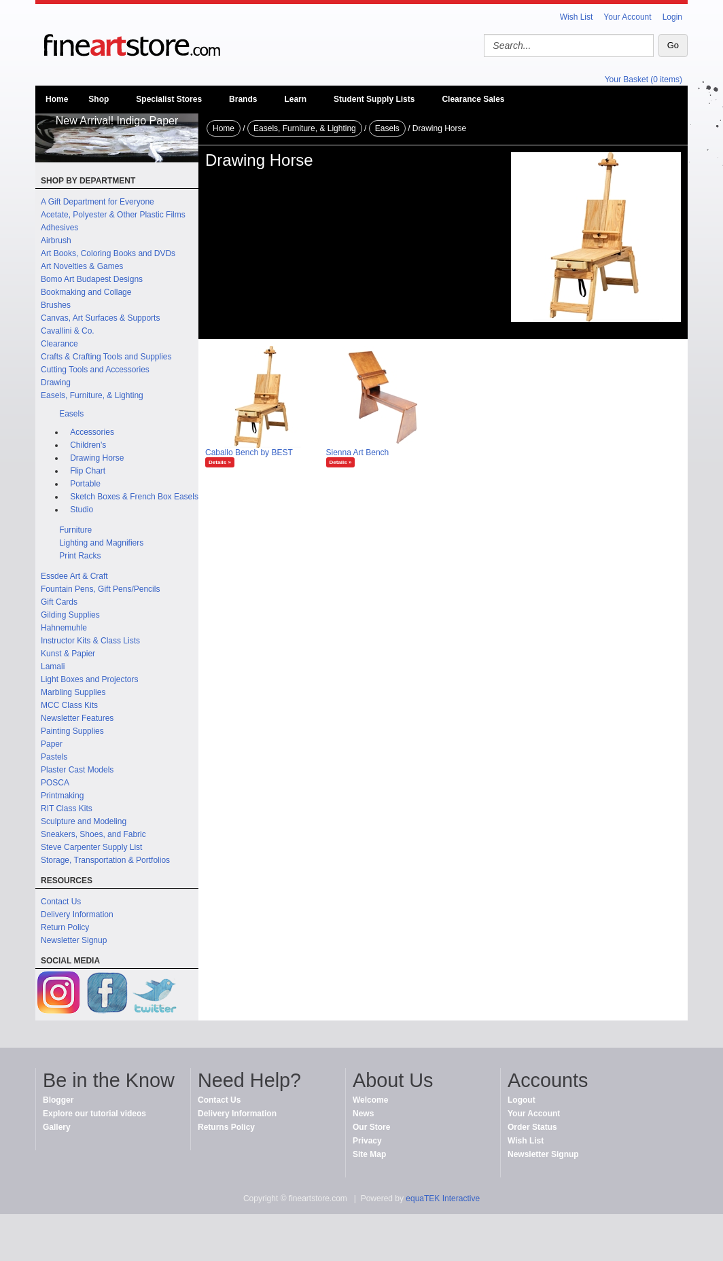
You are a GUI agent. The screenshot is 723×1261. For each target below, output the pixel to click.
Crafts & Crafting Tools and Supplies (106, 356)
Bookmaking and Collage (86, 292)
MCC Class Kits (69, 705)
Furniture (75, 530)
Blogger (58, 1100)
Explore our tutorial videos (94, 1113)
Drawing (56, 382)
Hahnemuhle (64, 628)
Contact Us (61, 901)
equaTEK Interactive (443, 1198)
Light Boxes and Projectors (89, 679)
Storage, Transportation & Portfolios (105, 860)
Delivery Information (77, 914)
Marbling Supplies (73, 692)
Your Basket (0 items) (643, 79)
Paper (52, 744)
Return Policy (65, 927)
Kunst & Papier (68, 653)
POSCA (55, 782)
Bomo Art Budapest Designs (92, 279)
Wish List (576, 17)
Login (672, 17)
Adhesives (59, 227)
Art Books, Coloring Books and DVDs (108, 253)
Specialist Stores (169, 99)
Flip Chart (87, 471)
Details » (220, 462)
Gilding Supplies (70, 615)
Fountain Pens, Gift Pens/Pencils (100, 589)
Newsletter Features (77, 718)
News (363, 1113)
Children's (88, 445)
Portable (85, 484)
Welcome (370, 1100)
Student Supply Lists (374, 99)
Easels (71, 414)
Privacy (367, 1140)
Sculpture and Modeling (83, 821)
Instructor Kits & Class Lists (90, 640)
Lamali (53, 666)
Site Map (369, 1154)
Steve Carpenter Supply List (91, 847)
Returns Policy (226, 1127)
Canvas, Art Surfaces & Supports (100, 318)
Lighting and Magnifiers (101, 543)
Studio (81, 509)
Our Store (371, 1127)
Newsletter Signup (74, 940)
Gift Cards (59, 602)
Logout (521, 1100)
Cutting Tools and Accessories (95, 369)
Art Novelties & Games (82, 266)
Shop (98, 99)
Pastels (54, 757)
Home (57, 99)
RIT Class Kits (66, 808)
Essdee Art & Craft (74, 576)
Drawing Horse (97, 458)
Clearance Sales (473, 99)
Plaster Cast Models (77, 770)
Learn (295, 99)
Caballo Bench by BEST (249, 452)
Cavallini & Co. (67, 331)
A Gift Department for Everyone (97, 202)
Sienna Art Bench (357, 452)
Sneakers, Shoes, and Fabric (93, 834)
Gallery (57, 1127)
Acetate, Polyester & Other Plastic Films (113, 214)
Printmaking (62, 795)
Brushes (56, 305)
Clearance (59, 344)
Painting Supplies (72, 731)
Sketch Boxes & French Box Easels (134, 496)
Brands (243, 99)
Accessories (92, 432)
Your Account (627, 17)
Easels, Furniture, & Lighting (92, 395)
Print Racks (80, 556)
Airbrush (56, 240)
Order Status (532, 1127)
